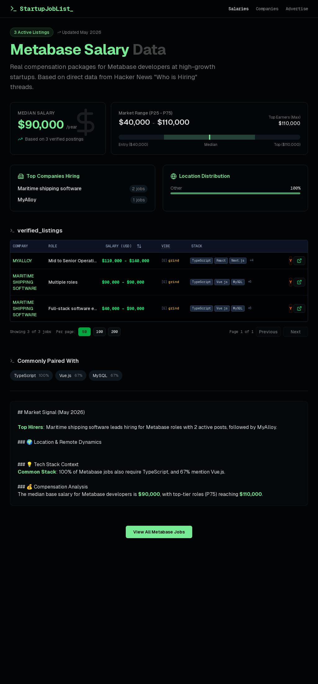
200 (114, 331)
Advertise (297, 8)
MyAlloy (27, 199)
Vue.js (222, 282)
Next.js (237, 261)
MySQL (238, 282)
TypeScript (201, 261)
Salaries (238, 8)
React (221, 261)
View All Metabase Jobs (159, 532)
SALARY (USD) (124, 246)
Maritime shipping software (49, 188)
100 (99, 331)
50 (84, 331)
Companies (267, 8)
